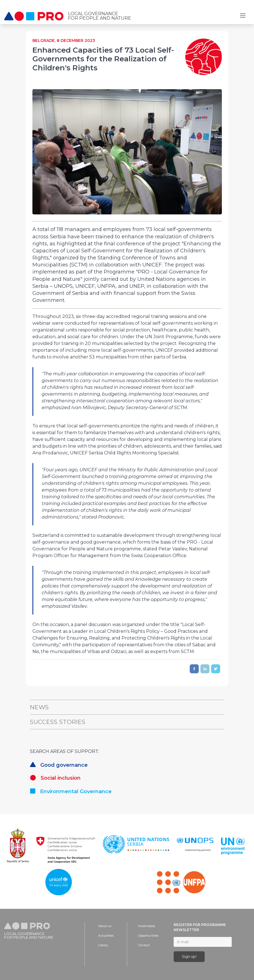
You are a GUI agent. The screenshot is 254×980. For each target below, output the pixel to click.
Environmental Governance (71, 791)
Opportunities (148, 936)
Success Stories (57, 721)
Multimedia (146, 926)
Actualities (106, 936)
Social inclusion (55, 778)
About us (104, 926)
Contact (144, 945)
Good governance (59, 765)
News (39, 707)
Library (103, 945)
